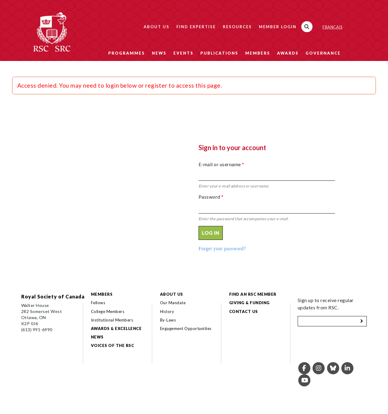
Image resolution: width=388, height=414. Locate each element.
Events (183, 53)
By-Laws (168, 320)
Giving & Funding (249, 302)
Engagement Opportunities (186, 328)
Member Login (277, 26)
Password (211, 197)
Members (257, 53)
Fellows (98, 302)
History (167, 311)
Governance (323, 53)
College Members (107, 311)
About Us (156, 26)
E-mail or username (221, 164)
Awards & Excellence (116, 328)
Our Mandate (173, 302)
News (159, 53)
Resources (237, 26)
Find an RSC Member (252, 294)
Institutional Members (112, 320)
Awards (288, 53)
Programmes (126, 53)
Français (333, 27)
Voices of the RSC (112, 345)
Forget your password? (222, 248)
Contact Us (243, 311)
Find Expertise (196, 26)
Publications (219, 53)
